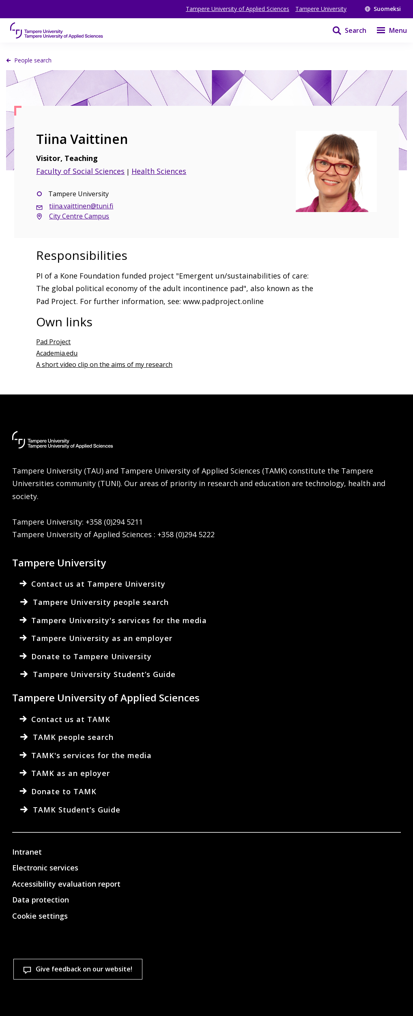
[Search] (344, 30)
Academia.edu (56, 353)
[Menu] (386, 30)
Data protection (40, 900)
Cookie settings (56, 995)
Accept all (146, 995)
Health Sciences (158, 171)
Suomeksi (383, 9)
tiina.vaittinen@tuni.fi (81, 205)
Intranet (27, 852)
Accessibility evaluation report (66, 884)
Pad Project (53, 341)
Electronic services (45, 867)
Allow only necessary (236, 995)
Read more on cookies (62, 968)
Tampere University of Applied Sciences (237, 9)
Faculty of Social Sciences (80, 171)
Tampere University (320, 9)
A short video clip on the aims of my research (104, 364)
